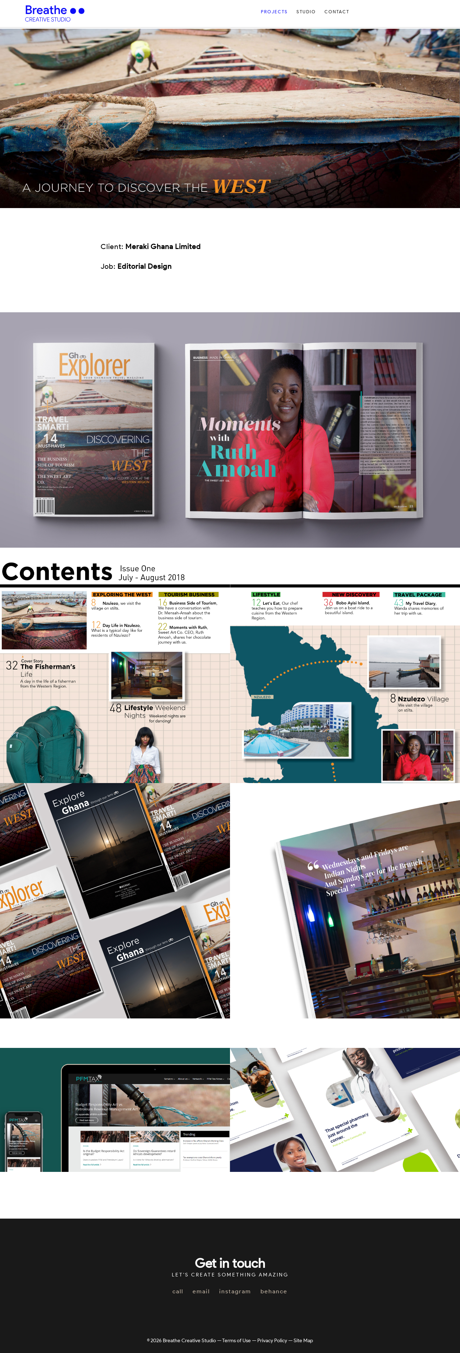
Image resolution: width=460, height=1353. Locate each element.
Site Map (303, 1340)
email (201, 1291)
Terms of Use (236, 1340)
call (177, 1291)
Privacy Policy (272, 1340)
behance (274, 1291)
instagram (235, 1291)
